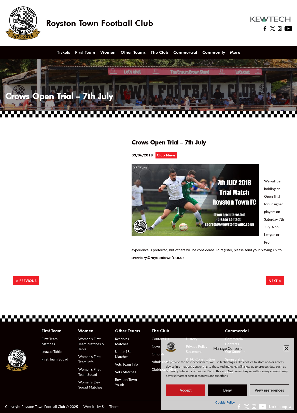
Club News (166, 155)
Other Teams (133, 52)
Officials (158, 354)
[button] (286, 348)
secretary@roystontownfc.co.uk (158, 258)
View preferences (269, 390)
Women (108, 52)
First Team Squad (54, 359)
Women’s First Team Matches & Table (91, 344)
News (156, 346)
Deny (227, 390)
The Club (159, 52)
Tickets (63, 52)
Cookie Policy (225, 402)
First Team (85, 52)
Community (213, 52)
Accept (186, 390)
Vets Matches (125, 372)
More (235, 52)
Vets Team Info (126, 364)
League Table (51, 351)
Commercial (185, 52)
